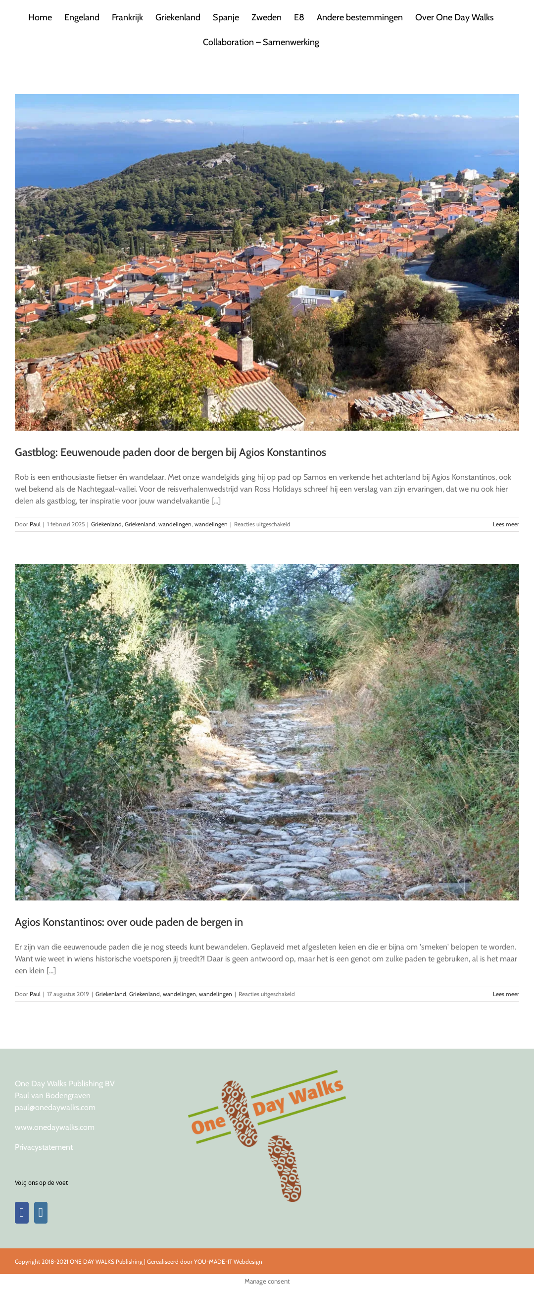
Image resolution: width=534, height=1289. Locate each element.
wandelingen (175, 524)
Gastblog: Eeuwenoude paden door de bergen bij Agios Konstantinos (170, 452)
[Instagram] (41, 1213)
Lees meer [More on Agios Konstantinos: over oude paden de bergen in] (506, 994)
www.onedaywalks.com (55, 1127)
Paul (35, 524)
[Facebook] (22, 1213)
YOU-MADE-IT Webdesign (228, 1261)
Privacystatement (44, 1147)
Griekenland (106, 524)
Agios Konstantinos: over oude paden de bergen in (129, 922)
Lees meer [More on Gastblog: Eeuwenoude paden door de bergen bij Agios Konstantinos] (506, 524)
